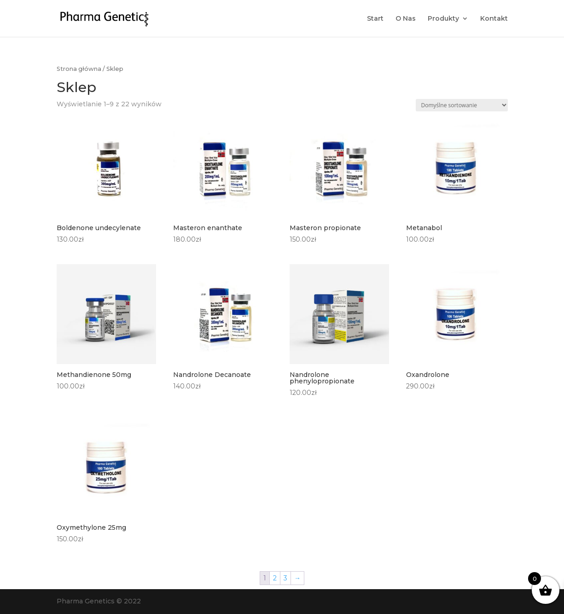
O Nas (405, 19)
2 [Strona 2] (275, 578)
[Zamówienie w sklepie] (462, 105)
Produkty (443, 19)
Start (375, 19)
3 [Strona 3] (285, 578)
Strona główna (79, 68)
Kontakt (494, 19)
